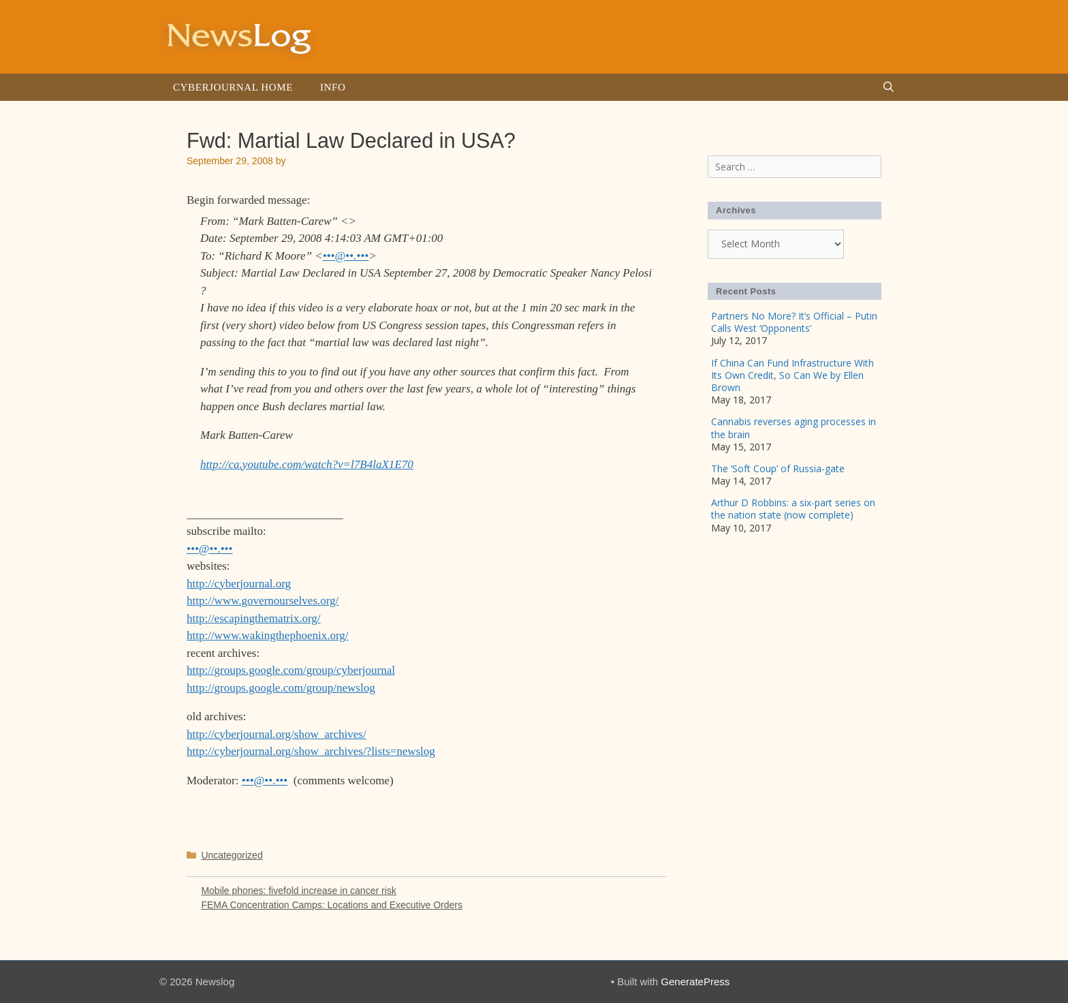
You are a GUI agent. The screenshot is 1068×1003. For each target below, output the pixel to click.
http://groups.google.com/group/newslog (281, 687)
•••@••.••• (346, 255)
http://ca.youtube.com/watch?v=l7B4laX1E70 (306, 464)
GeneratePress (695, 981)
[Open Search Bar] (888, 87)
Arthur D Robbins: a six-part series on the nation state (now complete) (793, 508)
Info (332, 87)
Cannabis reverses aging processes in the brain (793, 427)
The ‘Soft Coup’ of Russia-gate (778, 468)
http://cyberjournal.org (239, 583)
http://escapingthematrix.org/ (254, 618)
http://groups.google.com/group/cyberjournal (291, 670)
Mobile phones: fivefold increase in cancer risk (298, 890)
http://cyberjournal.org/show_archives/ (276, 734)
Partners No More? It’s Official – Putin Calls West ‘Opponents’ (794, 322)
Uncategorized (231, 855)
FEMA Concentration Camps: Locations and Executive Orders (331, 904)
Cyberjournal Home (233, 87)
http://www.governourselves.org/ (263, 600)
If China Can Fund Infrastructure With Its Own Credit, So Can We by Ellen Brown (792, 375)
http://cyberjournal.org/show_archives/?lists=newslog (311, 751)
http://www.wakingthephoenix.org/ (268, 635)
